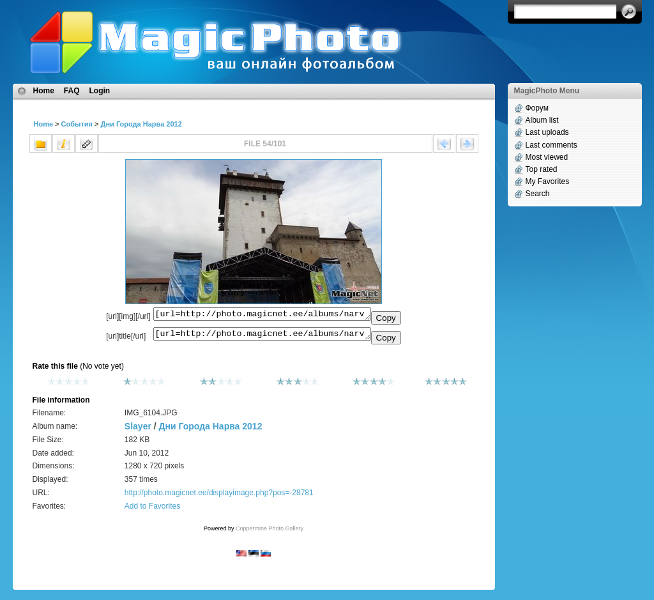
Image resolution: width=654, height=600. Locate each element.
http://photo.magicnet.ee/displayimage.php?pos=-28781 (219, 496)
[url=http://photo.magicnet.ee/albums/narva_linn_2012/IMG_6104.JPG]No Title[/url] (262, 336)
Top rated (542, 169)
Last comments (551, 145)
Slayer (138, 430)
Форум (537, 108)
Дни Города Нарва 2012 (141, 124)
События (77, 124)
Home (43, 90)
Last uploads (547, 132)
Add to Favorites (152, 509)
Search (538, 193)
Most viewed (547, 157)
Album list (542, 120)
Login (99, 90)
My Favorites (548, 181)
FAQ (72, 90)
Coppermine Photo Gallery (269, 532)
